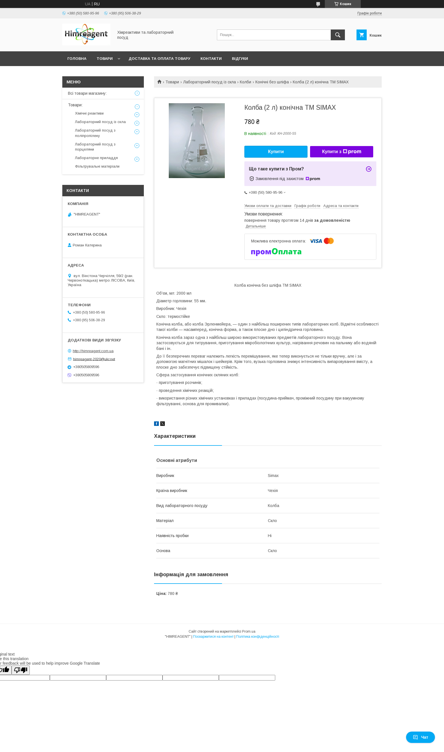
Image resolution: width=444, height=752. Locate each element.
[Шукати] (338, 34)
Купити (276, 151)
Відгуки (240, 58)
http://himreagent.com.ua (93, 351)
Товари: (75, 105)
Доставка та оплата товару (159, 58)
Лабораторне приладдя (96, 158)
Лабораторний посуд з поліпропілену (95, 133)
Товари (105, 58)
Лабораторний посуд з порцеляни (95, 146)
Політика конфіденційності (257, 637)
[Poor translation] (21, 670)
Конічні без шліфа (272, 82)
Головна (76, 58)
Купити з (341, 151)
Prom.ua (248, 631)
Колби (245, 82)
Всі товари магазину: (87, 93)
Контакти (211, 58)
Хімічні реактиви (89, 113)
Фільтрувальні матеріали (97, 166)
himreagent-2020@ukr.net (94, 359)
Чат (420, 737)
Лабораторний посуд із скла (209, 82)
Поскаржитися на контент (213, 637)
